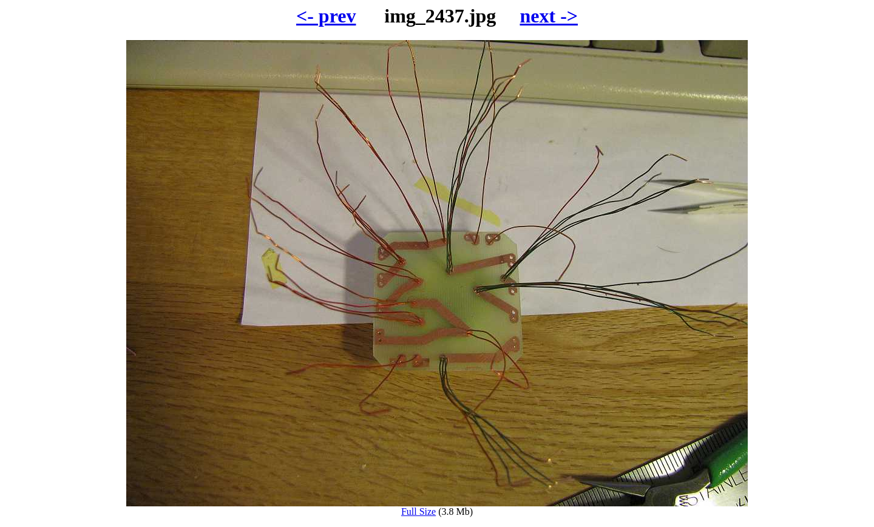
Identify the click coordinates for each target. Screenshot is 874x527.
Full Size (437, 507)
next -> (549, 16)
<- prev (326, 16)
